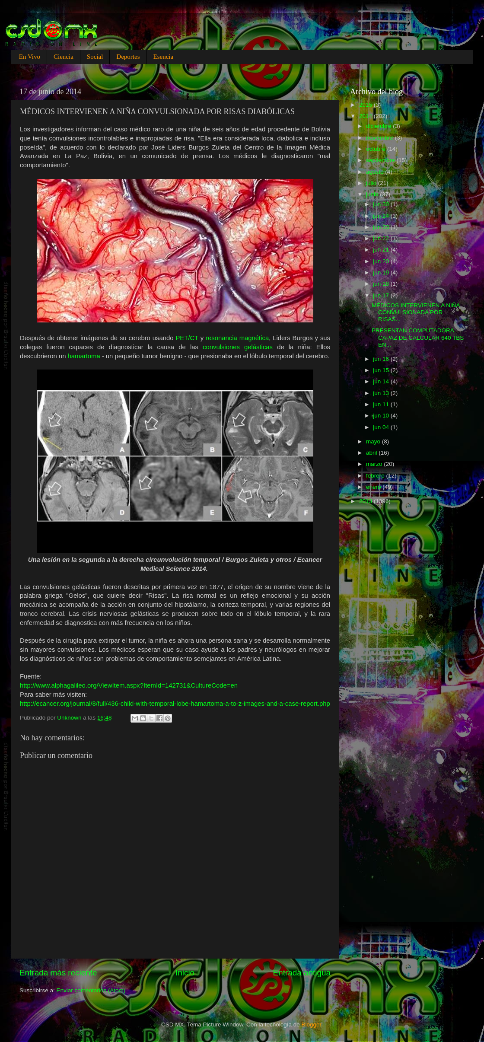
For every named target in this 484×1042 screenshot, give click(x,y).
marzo (375, 464)
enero (374, 487)
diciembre (379, 126)
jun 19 (382, 272)
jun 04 (382, 427)
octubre (376, 149)
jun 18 (382, 283)
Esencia (163, 56)
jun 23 (382, 227)
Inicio (184, 972)
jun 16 (382, 359)
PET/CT (186, 338)
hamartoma (84, 356)
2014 (366, 116)
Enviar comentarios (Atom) (91, 990)
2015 (366, 105)
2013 (366, 501)
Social (95, 56)
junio (373, 194)
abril (372, 452)
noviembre (380, 137)
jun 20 (382, 261)
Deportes (128, 56)
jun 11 (382, 404)
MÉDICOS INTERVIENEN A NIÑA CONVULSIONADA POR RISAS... (416, 312)
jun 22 (382, 238)
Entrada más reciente (58, 972)
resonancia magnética (237, 338)
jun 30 (382, 204)
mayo (374, 441)
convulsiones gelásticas (238, 347)
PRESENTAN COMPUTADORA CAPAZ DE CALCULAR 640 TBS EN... (418, 337)
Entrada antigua (302, 972)
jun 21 (382, 249)
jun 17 (382, 295)
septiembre (381, 160)
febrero (376, 475)
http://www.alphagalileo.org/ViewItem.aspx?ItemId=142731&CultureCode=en (129, 685)
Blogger (312, 1024)
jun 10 (382, 415)
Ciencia (63, 56)
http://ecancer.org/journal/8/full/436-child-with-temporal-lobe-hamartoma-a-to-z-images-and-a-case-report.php (175, 703)
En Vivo (29, 56)
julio (372, 183)
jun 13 (382, 393)
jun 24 (382, 216)
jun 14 (382, 381)
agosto (375, 172)
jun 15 (382, 370)
